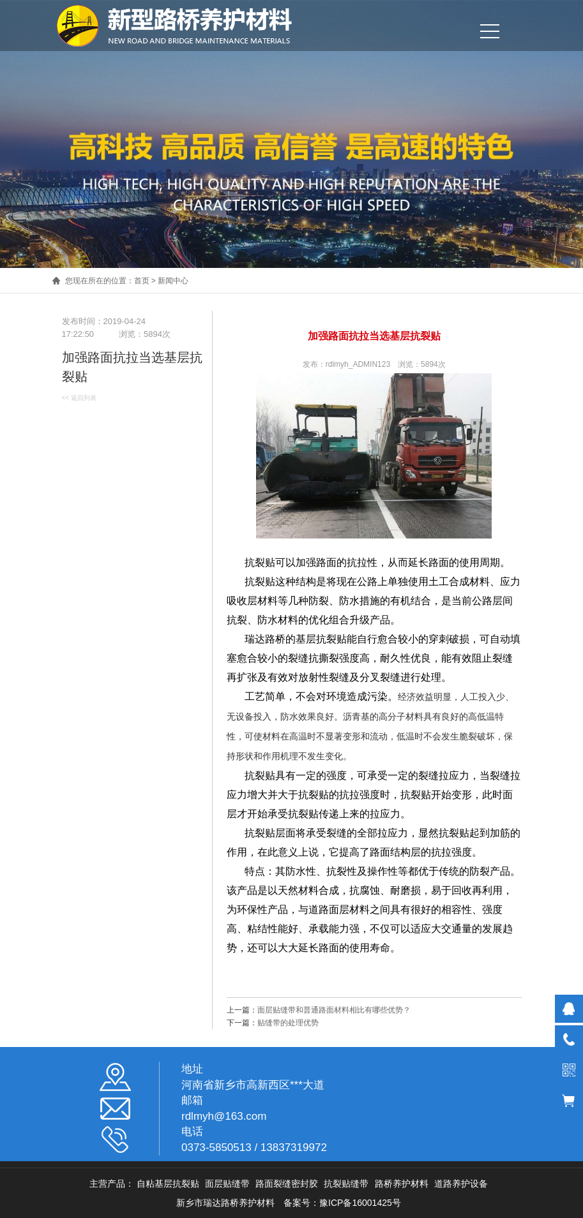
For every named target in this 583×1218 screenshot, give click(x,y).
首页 (141, 280)
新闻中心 (173, 280)
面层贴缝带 (227, 1183)
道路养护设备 (461, 1183)
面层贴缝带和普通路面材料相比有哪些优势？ (334, 1010)
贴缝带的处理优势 (288, 1022)
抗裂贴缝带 (346, 1183)
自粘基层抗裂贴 (168, 1183)
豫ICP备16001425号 (360, 1203)
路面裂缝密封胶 (286, 1183)
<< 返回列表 (79, 397)
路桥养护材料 (401, 1183)
